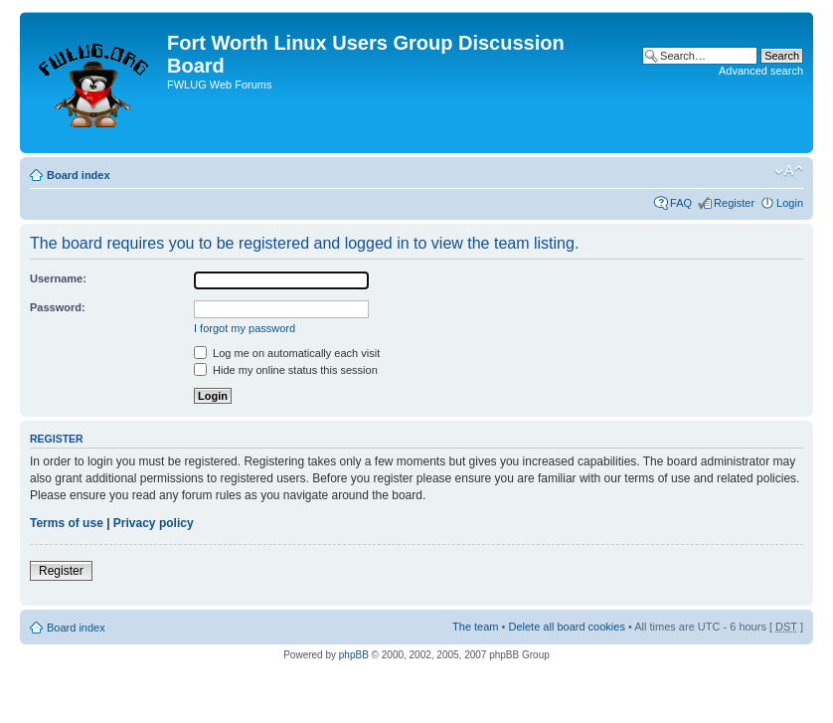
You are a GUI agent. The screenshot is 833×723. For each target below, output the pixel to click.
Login (789, 203)
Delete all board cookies (566, 627)
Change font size (788, 171)
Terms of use (66, 523)
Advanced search (761, 71)
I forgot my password (244, 328)
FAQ (681, 203)
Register (734, 203)
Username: (58, 278)
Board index (78, 175)
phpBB (354, 654)
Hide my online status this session (286, 370)
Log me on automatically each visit (287, 353)
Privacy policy (153, 523)
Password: (57, 307)
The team (475, 627)
